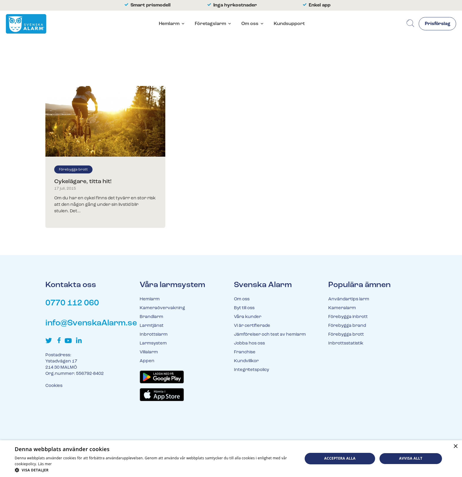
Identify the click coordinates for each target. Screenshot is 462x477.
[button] (154, 470)
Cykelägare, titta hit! (82, 182)
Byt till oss (244, 308)
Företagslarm (209, 24)
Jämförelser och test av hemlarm (270, 334)
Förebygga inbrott (348, 317)
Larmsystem (153, 343)
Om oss (249, 24)
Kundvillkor (246, 361)
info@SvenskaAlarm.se (91, 323)
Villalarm (149, 352)
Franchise (244, 352)
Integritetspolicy (251, 370)
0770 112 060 (72, 303)
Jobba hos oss (249, 343)
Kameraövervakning (162, 308)
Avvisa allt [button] (411, 458)
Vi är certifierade (252, 326)
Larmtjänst (152, 326)
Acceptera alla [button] (340, 458)
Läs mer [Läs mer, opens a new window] (45, 463)
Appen (147, 361)
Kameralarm (342, 308)
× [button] (455, 446)
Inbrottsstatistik (345, 343)
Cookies (53, 386)
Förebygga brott (73, 169)
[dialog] (231, 458)
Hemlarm (168, 24)
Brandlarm (151, 317)
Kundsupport (288, 24)
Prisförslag (437, 24)
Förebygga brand (347, 326)
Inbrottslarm (154, 334)
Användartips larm (348, 299)
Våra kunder (247, 317)
